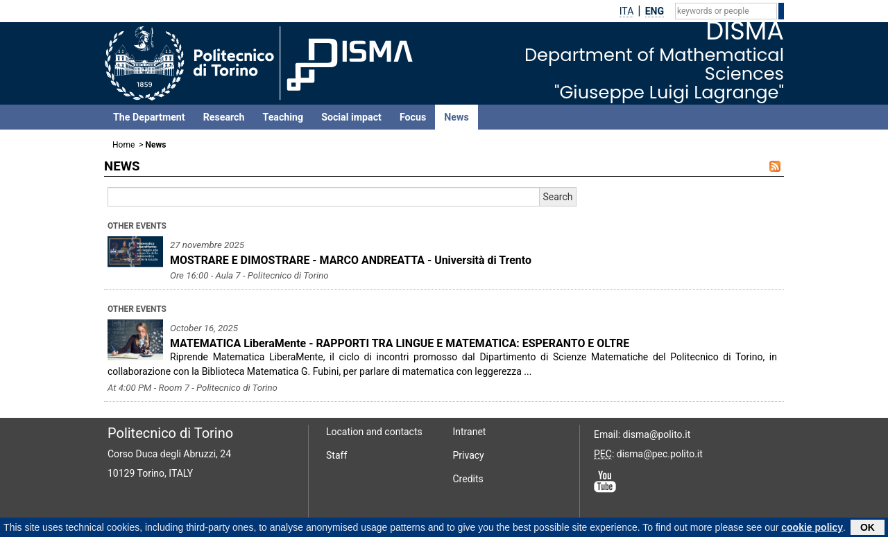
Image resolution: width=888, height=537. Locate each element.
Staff (336, 455)
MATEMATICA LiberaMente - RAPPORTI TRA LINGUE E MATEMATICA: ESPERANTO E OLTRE (399, 343)
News (456, 117)
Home (123, 145)
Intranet (469, 431)
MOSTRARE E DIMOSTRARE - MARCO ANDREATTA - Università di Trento (350, 260)
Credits (468, 478)
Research (224, 117)
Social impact (351, 117)
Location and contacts (374, 431)
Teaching (282, 117)
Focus (413, 117)
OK (867, 528)
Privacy (468, 455)
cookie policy (812, 528)
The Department (149, 117)
